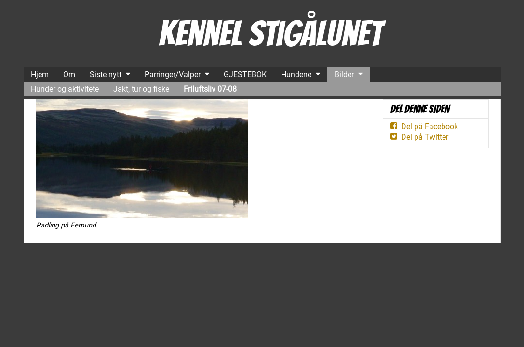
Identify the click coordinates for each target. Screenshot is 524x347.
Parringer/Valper (173, 74)
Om (69, 74)
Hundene (296, 74)
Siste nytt (105, 74)
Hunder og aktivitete (65, 88)
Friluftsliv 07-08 (210, 88)
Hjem (40, 74)
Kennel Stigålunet (270, 33)
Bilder (344, 74)
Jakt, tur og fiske (141, 88)
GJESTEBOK (245, 74)
